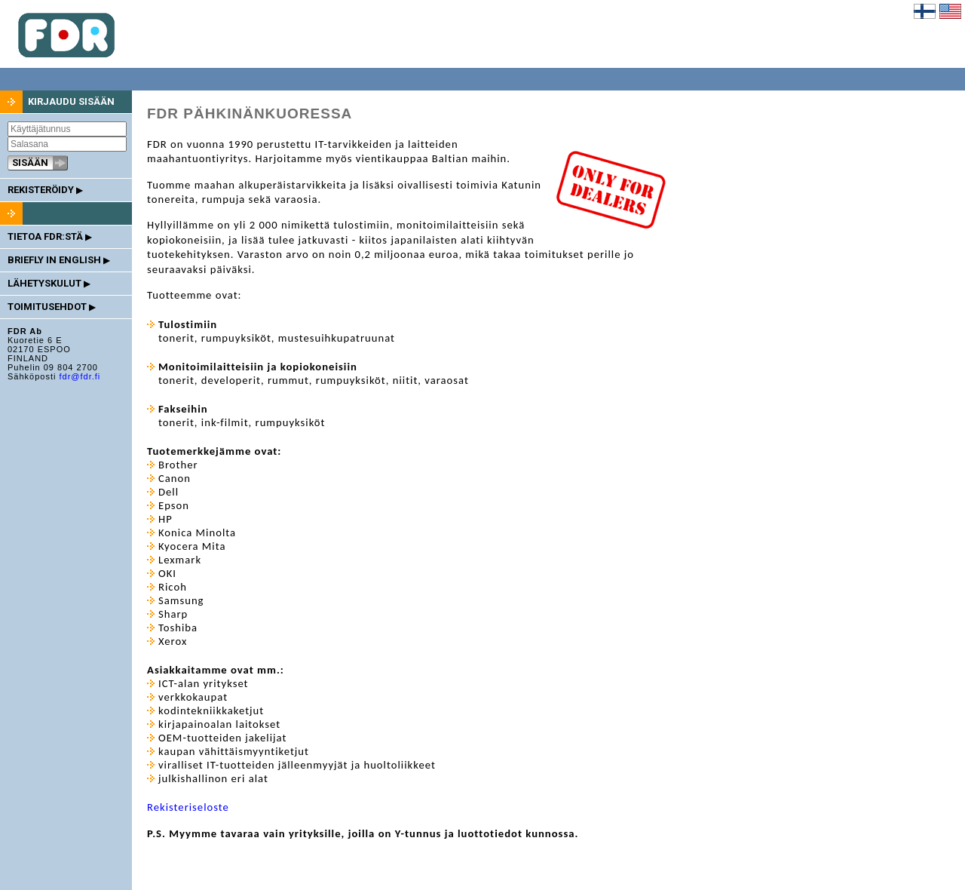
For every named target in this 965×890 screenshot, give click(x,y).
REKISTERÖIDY (45, 189)
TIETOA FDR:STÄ (49, 236)
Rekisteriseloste (188, 807)
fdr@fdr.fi (79, 376)
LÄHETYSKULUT (49, 283)
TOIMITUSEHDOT (51, 306)
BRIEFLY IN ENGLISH (58, 259)
